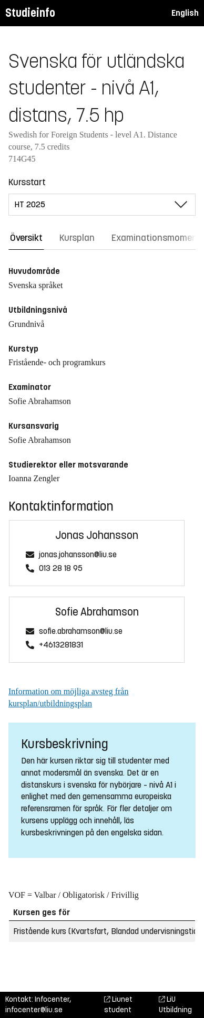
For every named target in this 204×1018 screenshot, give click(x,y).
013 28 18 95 (61, 568)
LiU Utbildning (175, 1004)
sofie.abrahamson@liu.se (81, 631)
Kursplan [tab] (77, 237)
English (185, 13)
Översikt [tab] (26, 237)
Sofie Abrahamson (97, 612)
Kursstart (27, 182)
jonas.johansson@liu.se (78, 554)
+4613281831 (61, 645)
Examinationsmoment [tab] (156, 237)
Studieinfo (30, 13)
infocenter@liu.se (34, 1009)
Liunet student (118, 1004)
